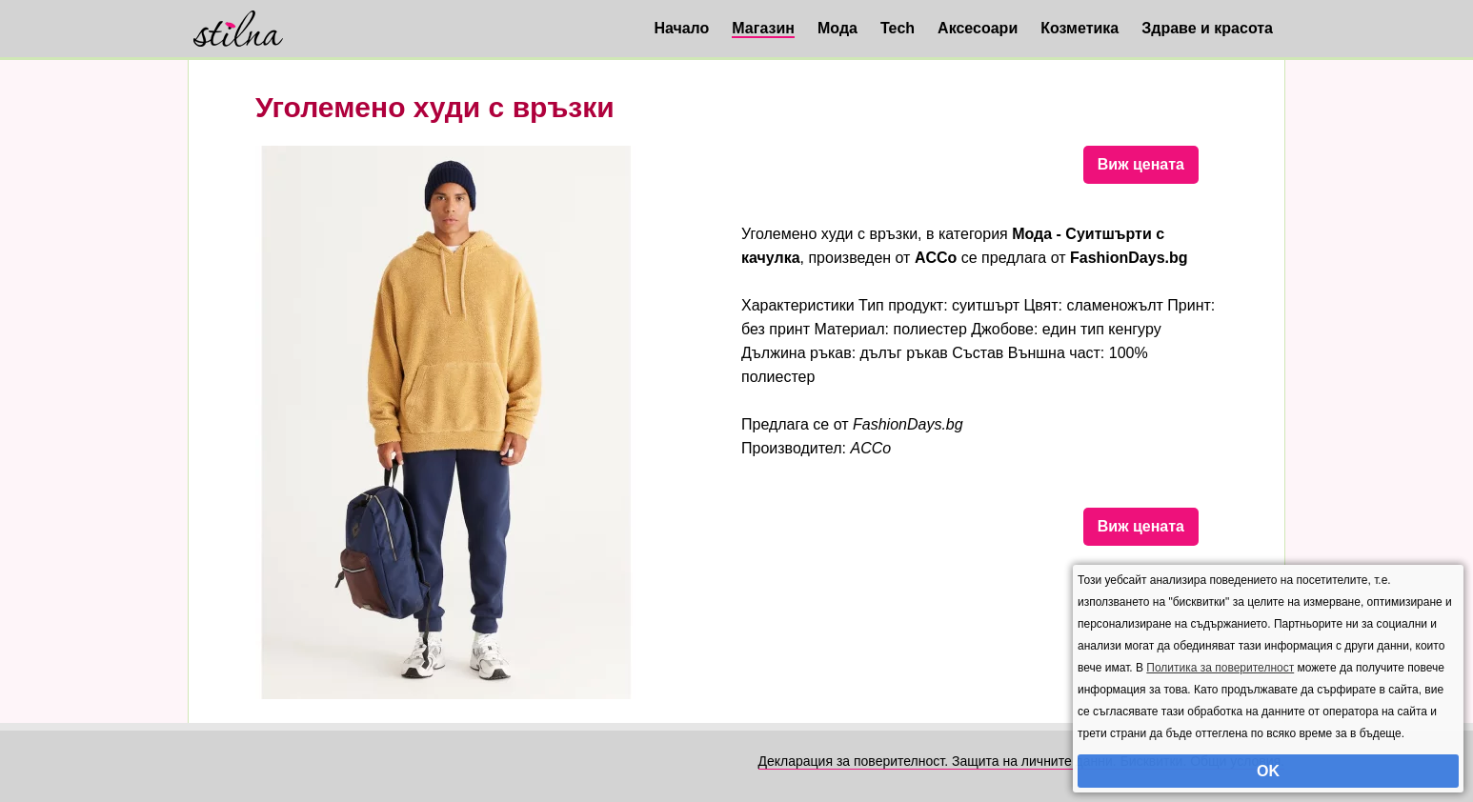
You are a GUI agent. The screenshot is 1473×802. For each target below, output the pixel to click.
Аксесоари (978, 28)
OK (1268, 771)
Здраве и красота (1207, 28)
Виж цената (1141, 164)
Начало (681, 28)
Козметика (1079, 28)
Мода (837, 28)
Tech (897, 28)
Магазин (763, 28)
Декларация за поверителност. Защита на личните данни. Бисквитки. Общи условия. (1021, 761)
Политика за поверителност (1220, 667)
